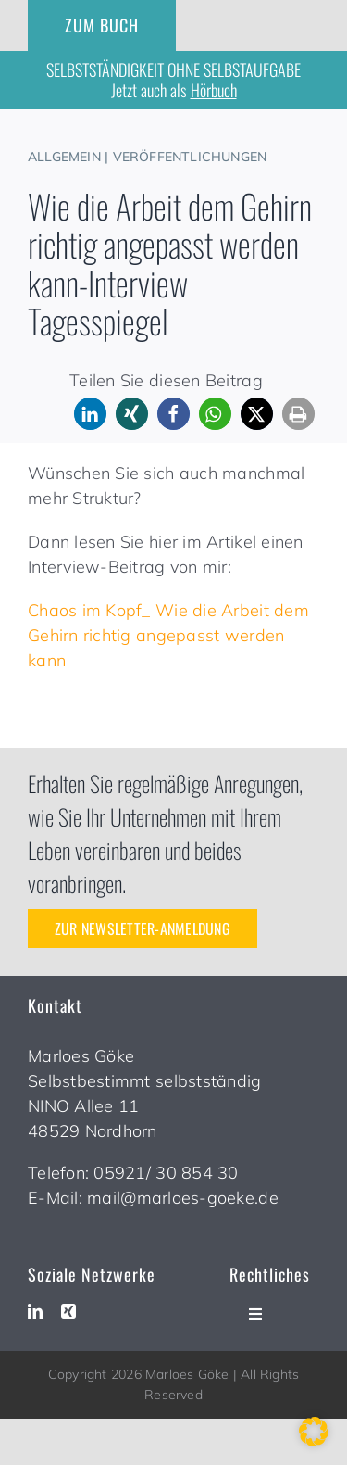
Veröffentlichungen (190, 156)
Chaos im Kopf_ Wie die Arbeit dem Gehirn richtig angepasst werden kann (168, 635)
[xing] (68, 1311)
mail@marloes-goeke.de (183, 1197)
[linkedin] (35, 1311)
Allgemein (64, 156)
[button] (90, 414)
